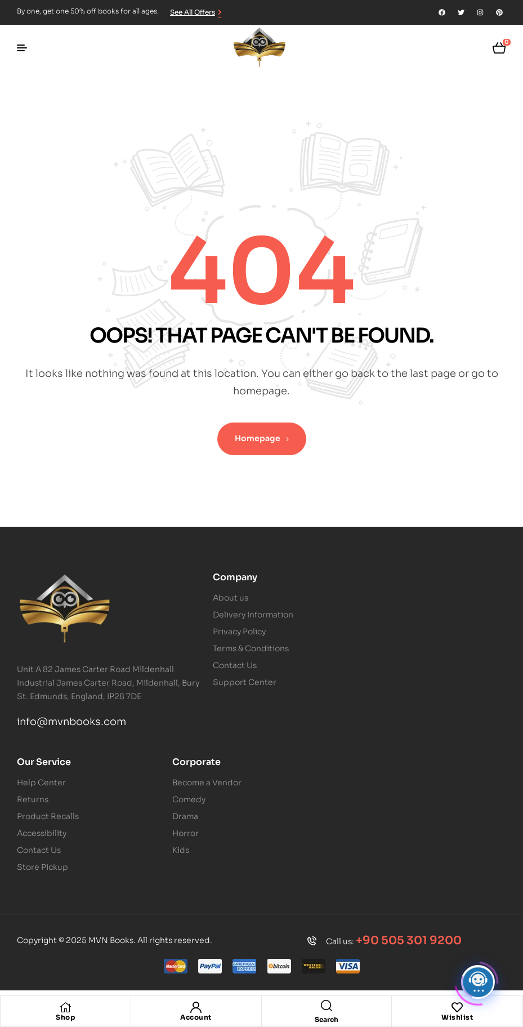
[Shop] (65, 1007)
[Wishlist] (457, 1007)
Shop (65, 1017)
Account (196, 1017)
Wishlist (457, 1017)
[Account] (196, 1007)
